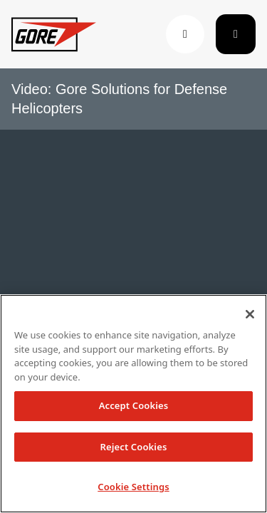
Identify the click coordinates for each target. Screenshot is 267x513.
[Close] (250, 314)
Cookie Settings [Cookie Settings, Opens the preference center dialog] (133, 486)
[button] (185, 34)
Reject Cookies (133, 446)
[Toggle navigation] (236, 34)
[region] (133, 403)
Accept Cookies (134, 405)
